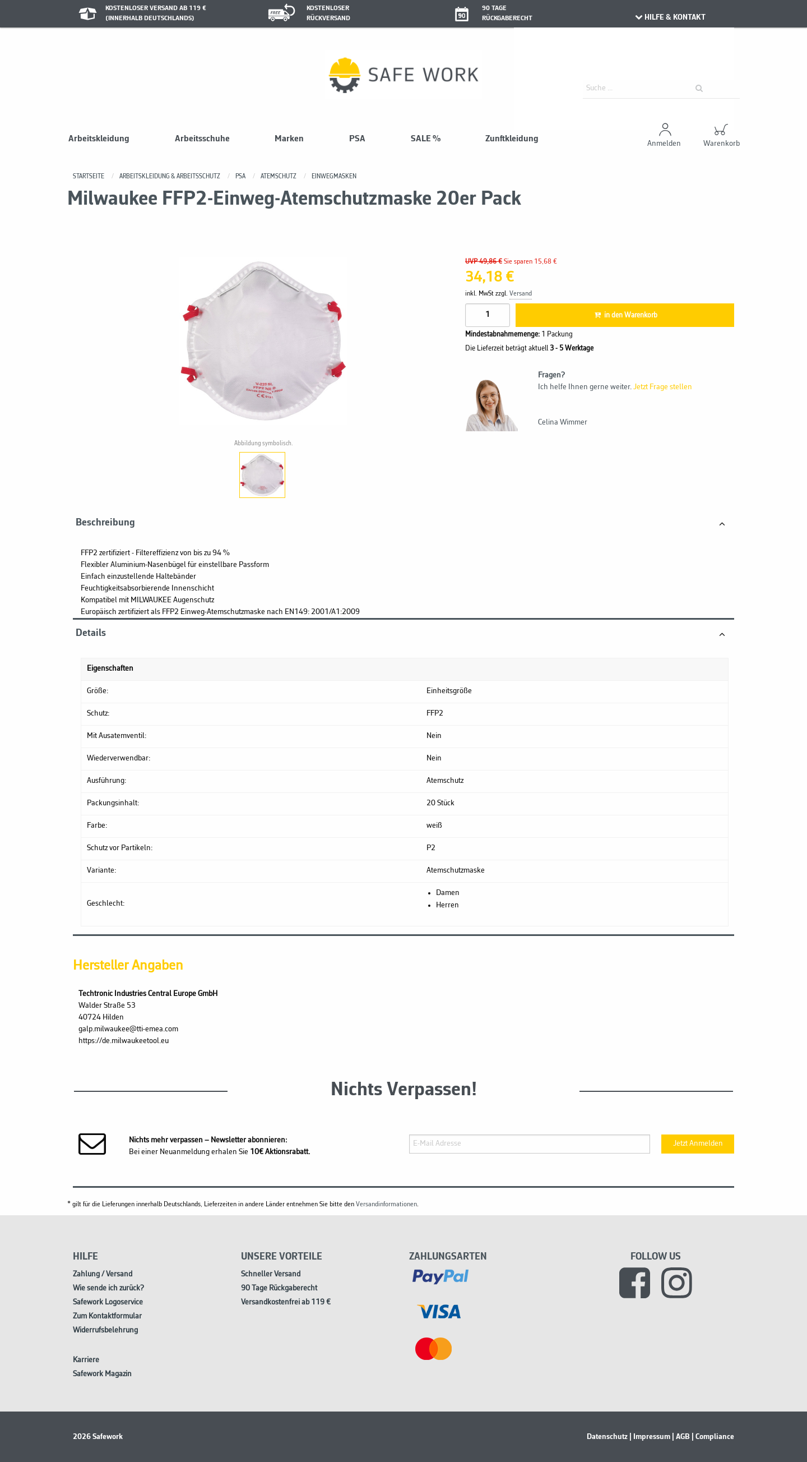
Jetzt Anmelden (698, 1144)
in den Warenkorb (624, 315)
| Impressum (649, 1437)
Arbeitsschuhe (202, 139)
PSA (357, 139)
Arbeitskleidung (98, 139)
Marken (289, 139)
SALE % (425, 139)
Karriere (86, 1360)
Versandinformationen (386, 1204)
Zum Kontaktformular (107, 1316)
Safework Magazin (102, 1374)
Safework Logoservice (108, 1302)
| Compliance (713, 1437)
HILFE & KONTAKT (669, 17)
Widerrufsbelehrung (105, 1330)
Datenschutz (607, 1437)
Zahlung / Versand (102, 1274)
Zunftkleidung (512, 139)
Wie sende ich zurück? (108, 1288)
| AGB (681, 1437)
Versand (520, 293)
